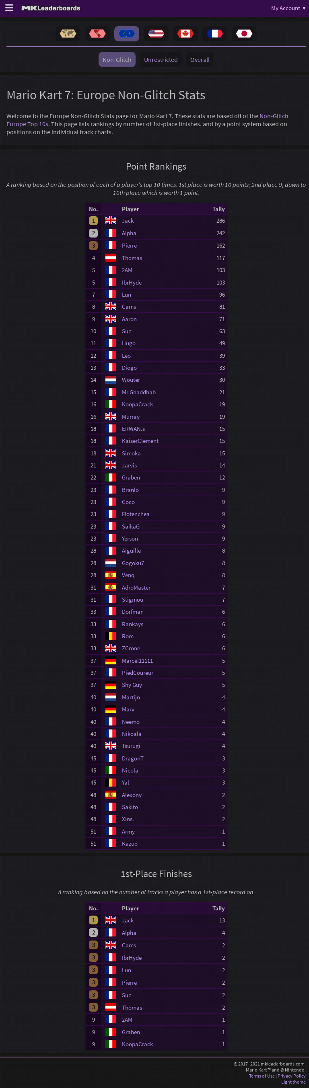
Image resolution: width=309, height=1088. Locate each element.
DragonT (133, 758)
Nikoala (132, 734)
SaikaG (131, 526)
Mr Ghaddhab (139, 392)
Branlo (130, 490)
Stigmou (132, 599)
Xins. (128, 819)
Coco (128, 502)
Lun (126, 294)
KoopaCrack (137, 404)
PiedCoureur (137, 672)
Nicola (130, 770)
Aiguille (131, 550)
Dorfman (133, 611)
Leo (126, 355)
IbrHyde (132, 282)
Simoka (131, 453)
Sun (127, 331)
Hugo (129, 343)
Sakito (130, 807)
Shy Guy (132, 684)
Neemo (131, 721)
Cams (129, 306)
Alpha (129, 233)
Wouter (131, 379)
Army (128, 831)
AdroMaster (136, 587)
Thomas (132, 258)
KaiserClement (140, 441)
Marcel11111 (137, 660)
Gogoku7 (133, 563)
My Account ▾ (288, 8)
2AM (127, 270)
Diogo (129, 367)
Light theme (293, 1082)
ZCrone (131, 648)
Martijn (131, 697)
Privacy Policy (292, 1076)
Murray (131, 416)
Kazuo (130, 843)
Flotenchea (136, 514)
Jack (128, 220)
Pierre (129, 245)
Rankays (132, 624)
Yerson (130, 538)
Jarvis (129, 465)
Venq (128, 575)
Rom (128, 636)
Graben (131, 477)
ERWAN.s (133, 428)
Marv (128, 709)
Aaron (129, 319)
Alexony (132, 795)
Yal (125, 782)
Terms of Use (262, 1076)
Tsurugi (131, 746)
